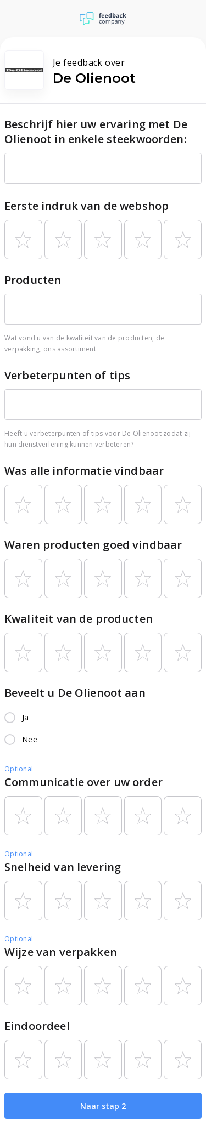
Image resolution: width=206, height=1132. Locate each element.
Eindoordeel (37, 1026)
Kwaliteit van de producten (78, 618)
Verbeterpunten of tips (67, 375)
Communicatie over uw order (83, 782)
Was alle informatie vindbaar (84, 470)
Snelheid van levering (62, 867)
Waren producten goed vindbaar (93, 544)
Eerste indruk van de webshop (86, 205)
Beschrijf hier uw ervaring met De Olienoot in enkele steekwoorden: (95, 131)
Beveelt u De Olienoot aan (75, 692)
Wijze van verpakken (60, 952)
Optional (18, 768)
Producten (32, 279)
